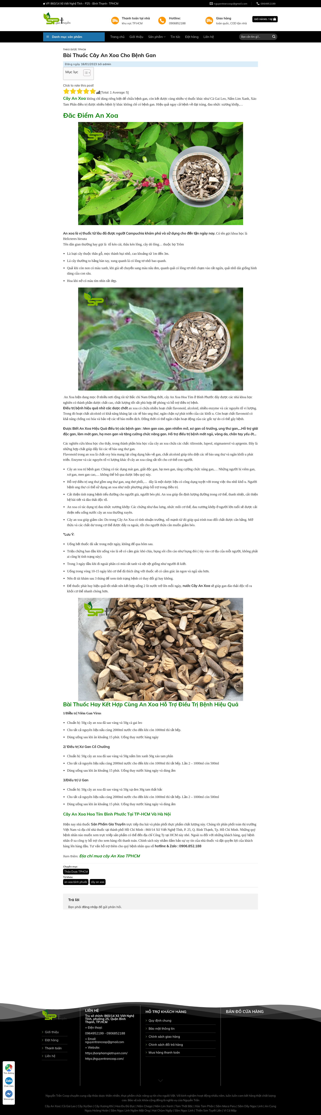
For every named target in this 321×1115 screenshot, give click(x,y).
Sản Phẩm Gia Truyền (108, 824)
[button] (84, 73)
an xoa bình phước (75, 882)
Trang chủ (117, 37)
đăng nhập (90, 907)
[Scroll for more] (160, 1081)
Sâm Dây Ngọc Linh (250, 1106)
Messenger (9, 1095)
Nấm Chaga (145, 1106)
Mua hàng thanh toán (164, 1052)
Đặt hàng (192, 37)
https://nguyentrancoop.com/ (104, 1059)
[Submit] (273, 37)
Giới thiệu (136, 37)
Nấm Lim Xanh (164, 1106)
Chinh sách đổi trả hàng (166, 1045)
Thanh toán (53, 1048)
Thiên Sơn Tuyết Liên (209, 1110)
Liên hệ (208, 37)
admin (107, 64)
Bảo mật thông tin (162, 1028)
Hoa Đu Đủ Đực (125, 1106)
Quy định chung (160, 1020)
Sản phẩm (157, 37)
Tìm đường (9, 1069)
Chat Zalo (9, 1082)
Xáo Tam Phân (204, 1106)
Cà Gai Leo (69, 1106)
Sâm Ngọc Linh (184, 1110)
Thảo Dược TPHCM (74, 49)
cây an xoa (97, 882)
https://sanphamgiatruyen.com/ (106, 1053)
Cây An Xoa (53, 1106)
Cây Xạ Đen (85, 1106)
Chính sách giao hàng (164, 1037)
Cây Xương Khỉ (104, 1106)
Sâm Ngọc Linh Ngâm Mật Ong (131, 1110)
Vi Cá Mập (230, 1110)
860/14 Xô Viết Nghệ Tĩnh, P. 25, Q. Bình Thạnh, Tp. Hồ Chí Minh (192, 830)
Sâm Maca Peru (226, 1106)
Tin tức (175, 37)
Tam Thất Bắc (184, 1106)
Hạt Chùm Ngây (162, 1110)
